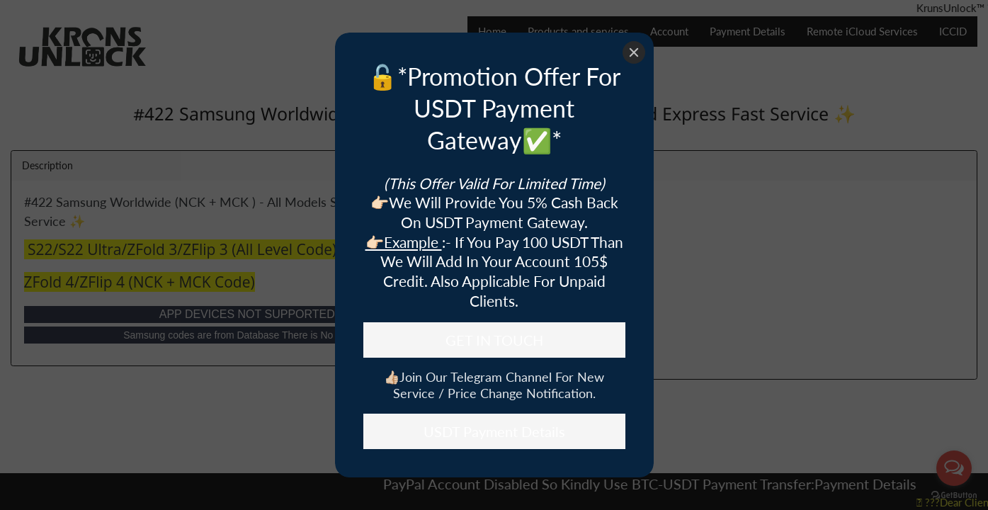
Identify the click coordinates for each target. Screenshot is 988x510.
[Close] (634, 52)
